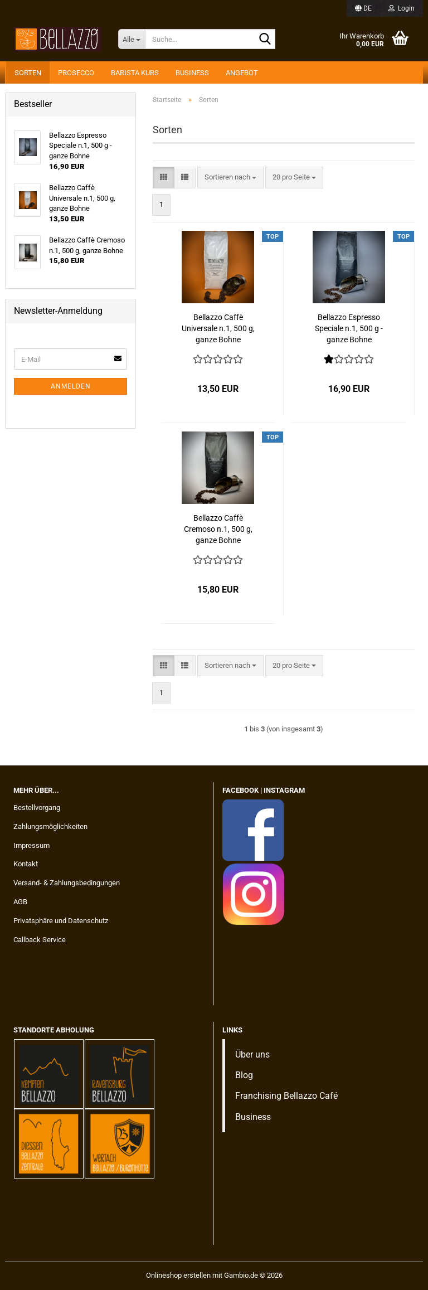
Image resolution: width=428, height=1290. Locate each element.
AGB (20, 902)
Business (192, 73)
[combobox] (230, 177)
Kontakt (25, 864)
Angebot (242, 73)
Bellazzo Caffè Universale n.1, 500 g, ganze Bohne (218, 328)
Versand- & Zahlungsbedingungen (66, 883)
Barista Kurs (135, 73)
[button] (363, 8)
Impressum (31, 845)
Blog (244, 1075)
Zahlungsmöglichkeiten (50, 826)
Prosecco (76, 73)
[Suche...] (131, 39)
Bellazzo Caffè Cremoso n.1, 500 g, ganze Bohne (218, 529)
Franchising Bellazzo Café (286, 1095)
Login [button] (401, 8)
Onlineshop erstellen (178, 1275)
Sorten (27, 73)
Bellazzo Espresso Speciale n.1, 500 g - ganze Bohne (349, 328)
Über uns (252, 1054)
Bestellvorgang (36, 807)
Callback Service (39, 939)
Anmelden (71, 386)
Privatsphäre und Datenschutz (60, 920)
